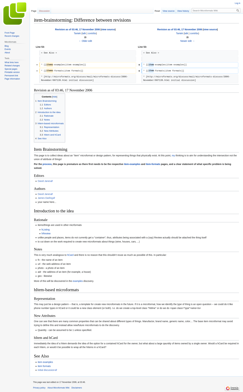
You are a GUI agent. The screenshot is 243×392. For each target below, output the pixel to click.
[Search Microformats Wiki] (216, 10)
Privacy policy (39, 388)
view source (108, 29)
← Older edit (85, 41)
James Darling (45, 198)
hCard (70, 255)
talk (84, 33)
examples (78, 281)
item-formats (153, 164)
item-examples (132, 164)
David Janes (44, 181)
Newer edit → (187, 41)
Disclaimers (76, 388)
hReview (46, 233)
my (173, 155)
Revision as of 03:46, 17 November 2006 (77, 29)
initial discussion (46, 370)
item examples (45, 362)
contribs (92, 33)
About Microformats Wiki (58, 388)
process (47, 164)
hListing (46, 229)
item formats (44, 366)
